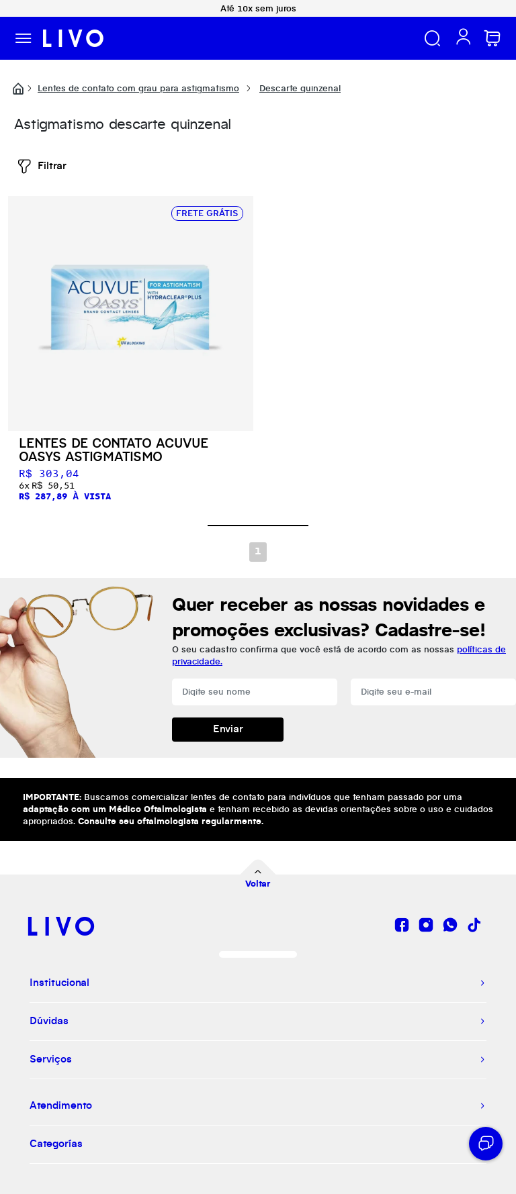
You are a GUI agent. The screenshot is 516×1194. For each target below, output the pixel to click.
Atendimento (61, 1106)
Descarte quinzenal (300, 89)
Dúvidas (49, 1021)
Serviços (51, 1059)
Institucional (59, 983)
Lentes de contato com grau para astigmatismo (138, 89)
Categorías (56, 1144)
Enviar (228, 729)
